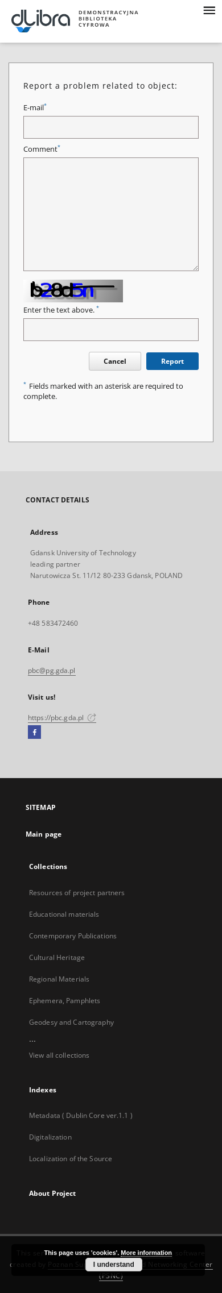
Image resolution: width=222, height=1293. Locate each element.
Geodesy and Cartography (71, 1022)
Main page (43, 834)
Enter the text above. (61, 310)
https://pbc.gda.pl (62, 717)
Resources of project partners (77, 892)
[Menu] (209, 9)
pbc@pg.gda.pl (52, 670)
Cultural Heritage (57, 957)
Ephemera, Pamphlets (64, 1000)
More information (146, 1252)
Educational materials (64, 914)
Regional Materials (59, 979)
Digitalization (50, 1137)
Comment (41, 149)
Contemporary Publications (73, 936)
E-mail (35, 108)
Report (172, 361)
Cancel (115, 361)
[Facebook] (34, 732)
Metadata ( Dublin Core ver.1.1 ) (81, 1115)
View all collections (59, 1055)
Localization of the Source (70, 1158)
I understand (113, 1265)
